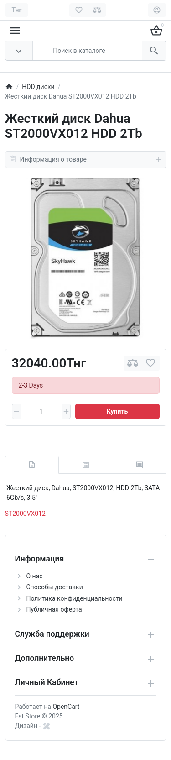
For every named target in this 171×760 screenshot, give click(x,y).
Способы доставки (54, 587)
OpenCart (65, 706)
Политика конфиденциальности (74, 598)
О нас (34, 576)
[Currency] (17, 10)
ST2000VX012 (25, 513)
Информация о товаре (86, 159)
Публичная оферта (54, 609)
